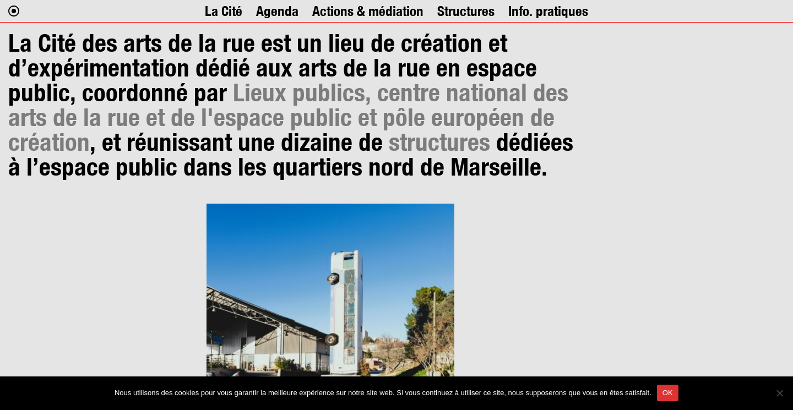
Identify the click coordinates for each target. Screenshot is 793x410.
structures (439, 141)
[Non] (779, 392)
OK (667, 393)
